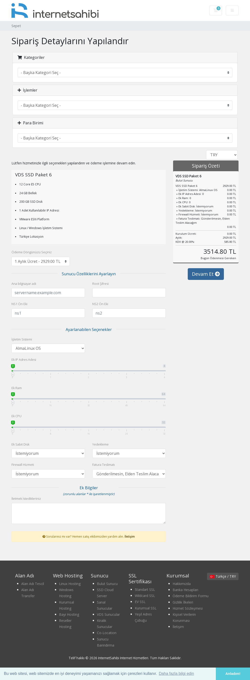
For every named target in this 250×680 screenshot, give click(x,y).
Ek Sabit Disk (20, 444)
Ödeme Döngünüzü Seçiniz (31, 252)
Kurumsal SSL (145, 608)
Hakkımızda (182, 583)
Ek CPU (16, 416)
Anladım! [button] (232, 674)
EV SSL (140, 601)
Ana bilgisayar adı (23, 283)
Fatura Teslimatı (103, 464)
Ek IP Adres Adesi (23, 359)
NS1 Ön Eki (19, 304)
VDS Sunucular (108, 614)
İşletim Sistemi (21, 339)
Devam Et (206, 279)
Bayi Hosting (69, 614)
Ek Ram (16, 388)
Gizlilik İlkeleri (183, 602)
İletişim (130, 536)
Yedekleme (100, 444)
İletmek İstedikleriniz (26, 498)
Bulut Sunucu (107, 583)
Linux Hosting (70, 583)
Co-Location (106, 632)
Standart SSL (145, 589)
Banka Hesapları (185, 589)
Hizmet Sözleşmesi (188, 608)
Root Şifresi (100, 283)
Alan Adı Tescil (32, 583)
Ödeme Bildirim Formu (190, 596)
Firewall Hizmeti (22, 464)
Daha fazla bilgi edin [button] (176, 673)
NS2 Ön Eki (100, 304)
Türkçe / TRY (223, 576)
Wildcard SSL (145, 595)
